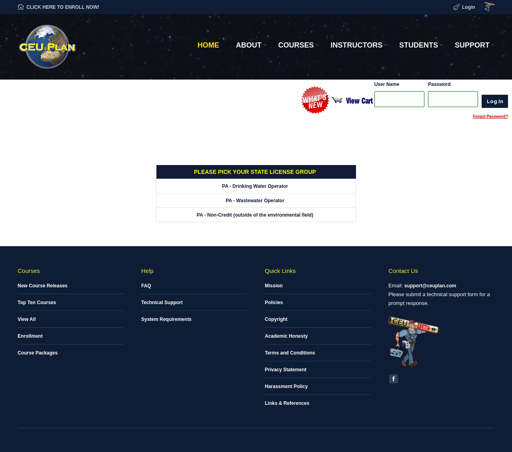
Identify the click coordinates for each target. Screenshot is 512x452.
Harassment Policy (286, 386)
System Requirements (166, 319)
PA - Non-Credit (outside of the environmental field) (255, 215)
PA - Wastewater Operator (255, 200)
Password (439, 84)
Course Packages (38, 353)
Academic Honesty (286, 336)
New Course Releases (43, 286)
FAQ (146, 286)
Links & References (287, 403)
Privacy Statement (285, 369)
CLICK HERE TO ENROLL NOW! (62, 7)
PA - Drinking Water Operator (255, 186)
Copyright (276, 319)
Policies (274, 302)
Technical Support (162, 302)
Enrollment (30, 336)
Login (468, 7)
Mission (274, 286)
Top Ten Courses (37, 302)
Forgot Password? (490, 116)
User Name (387, 84)
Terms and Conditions (290, 353)
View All (27, 319)
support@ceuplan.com (430, 286)
